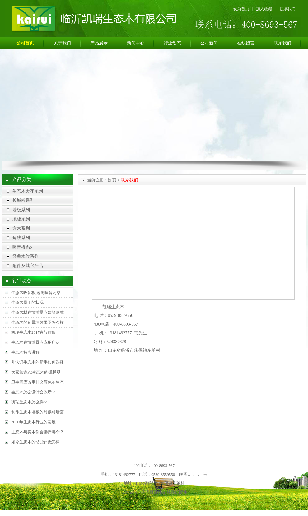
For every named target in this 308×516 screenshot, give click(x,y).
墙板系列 (21, 209)
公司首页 (25, 43)
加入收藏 (264, 9)
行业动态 (172, 43)
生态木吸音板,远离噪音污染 (36, 292)
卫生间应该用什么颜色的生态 (37, 382)
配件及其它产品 (27, 265)
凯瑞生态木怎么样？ (29, 402)
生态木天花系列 (27, 191)
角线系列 (21, 237)
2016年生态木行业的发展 (33, 422)
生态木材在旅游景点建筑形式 (37, 312)
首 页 (111, 180)
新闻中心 (135, 43)
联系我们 (287, 9)
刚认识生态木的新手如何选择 (37, 362)
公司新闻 (209, 43)
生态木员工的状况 (27, 302)
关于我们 (62, 43)
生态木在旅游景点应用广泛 (35, 342)
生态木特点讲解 (25, 352)
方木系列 (21, 228)
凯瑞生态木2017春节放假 (33, 332)
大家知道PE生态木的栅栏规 (35, 372)
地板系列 (21, 219)
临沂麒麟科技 (153, 492)
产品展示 (99, 43)
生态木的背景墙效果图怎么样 (37, 322)
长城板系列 (23, 200)
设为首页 (241, 9)
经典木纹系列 (25, 256)
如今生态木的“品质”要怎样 (35, 441)
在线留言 (245, 43)
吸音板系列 (23, 247)
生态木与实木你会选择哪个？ (37, 432)
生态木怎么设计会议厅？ (33, 392)
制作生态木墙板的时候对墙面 (37, 412)
